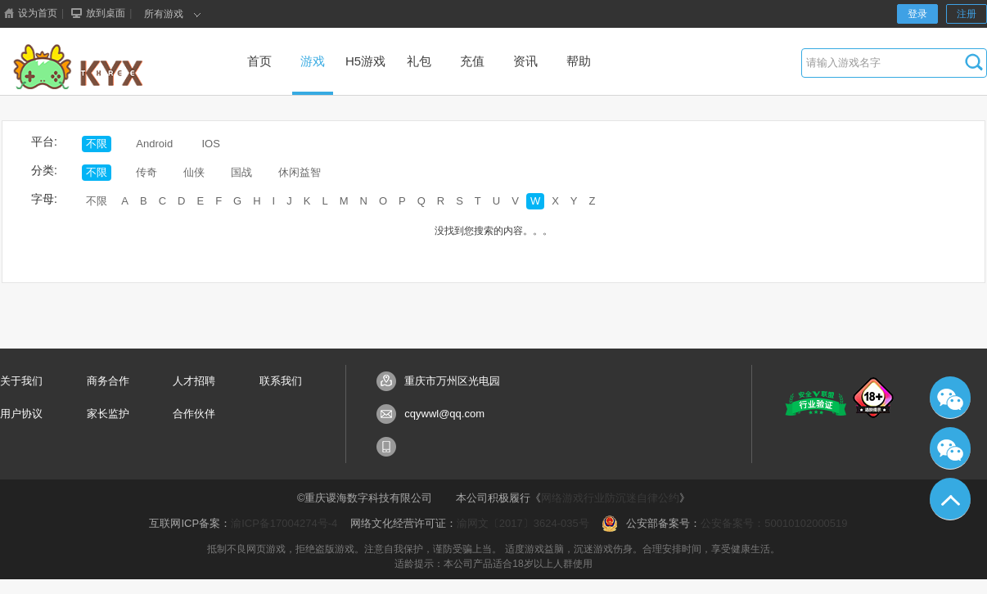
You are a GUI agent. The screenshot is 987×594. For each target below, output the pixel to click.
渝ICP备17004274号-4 (284, 523)
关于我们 (21, 381)
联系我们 (280, 381)
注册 (966, 14)
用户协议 (21, 413)
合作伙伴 (194, 413)
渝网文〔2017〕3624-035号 (523, 523)
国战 (241, 172)
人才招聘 (194, 381)
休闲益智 (299, 172)
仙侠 (194, 172)
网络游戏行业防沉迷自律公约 (610, 498)
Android (154, 143)
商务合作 (108, 381)
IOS (211, 143)
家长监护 (108, 413)
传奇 (146, 172)
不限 (96, 143)
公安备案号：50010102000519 (774, 523)
